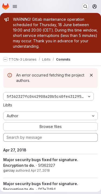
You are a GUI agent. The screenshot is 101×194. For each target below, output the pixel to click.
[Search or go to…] (85, 6)
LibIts (7, 105)
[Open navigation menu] (15, 6)
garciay (9, 170)
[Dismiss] (91, 75)
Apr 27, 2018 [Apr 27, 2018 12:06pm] (40, 170)
